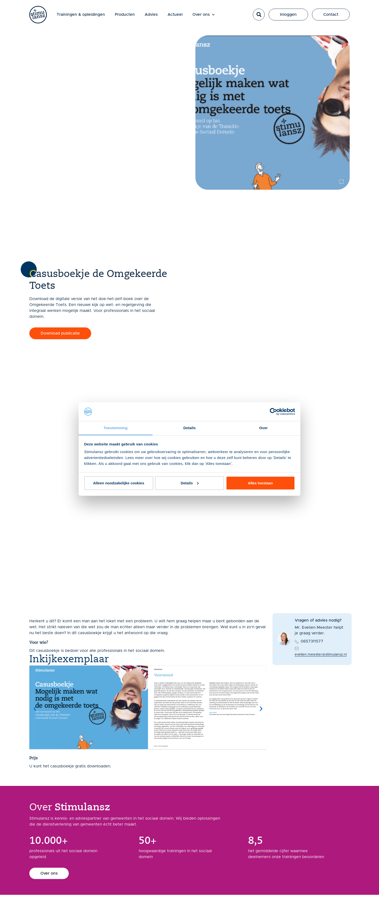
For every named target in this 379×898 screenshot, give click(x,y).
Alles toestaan (260, 483)
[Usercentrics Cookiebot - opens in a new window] (273, 411)
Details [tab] (189, 428)
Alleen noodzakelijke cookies (118, 483)
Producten (128, 16)
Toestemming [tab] (115, 428)
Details (190, 483)
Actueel (177, 16)
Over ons (206, 16)
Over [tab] (263, 428)
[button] (259, 16)
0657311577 (312, 641)
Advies (153, 16)
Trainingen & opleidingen (83, 16)
